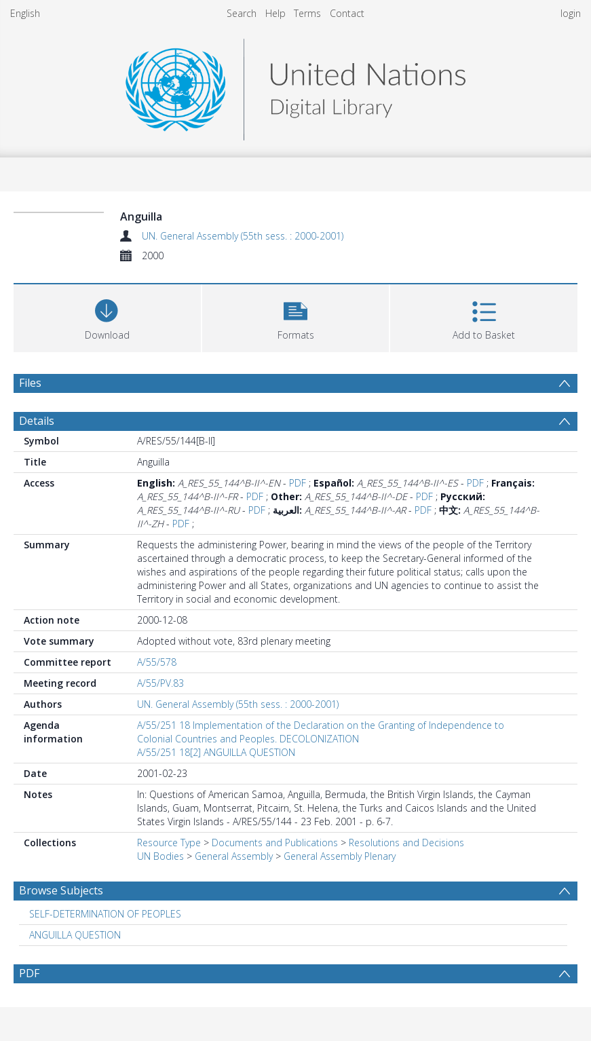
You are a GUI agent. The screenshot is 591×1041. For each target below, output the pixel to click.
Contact (347, 13)
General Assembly (234, 856)
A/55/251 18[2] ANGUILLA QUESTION (216, 752)
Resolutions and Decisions (406, 842)
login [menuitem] (570, 13)
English (25, 13)
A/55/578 (156, 662)
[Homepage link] (295, 86)
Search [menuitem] (241, 13)
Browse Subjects (61, 890)
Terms (307, 13)
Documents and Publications (275, 842)
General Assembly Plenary (340, 856)
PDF (297, 482)
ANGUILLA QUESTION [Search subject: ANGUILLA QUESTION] (75, 934)
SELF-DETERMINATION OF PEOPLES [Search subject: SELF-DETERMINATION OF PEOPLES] (105, 913)
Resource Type (169, 842)
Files (30, 382)
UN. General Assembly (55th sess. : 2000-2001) (242, 235)
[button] (295, 316)
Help (275, 13)
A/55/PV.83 (160, 683)
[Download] (107, 316)
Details (36, 420)
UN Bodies (160, 856)
